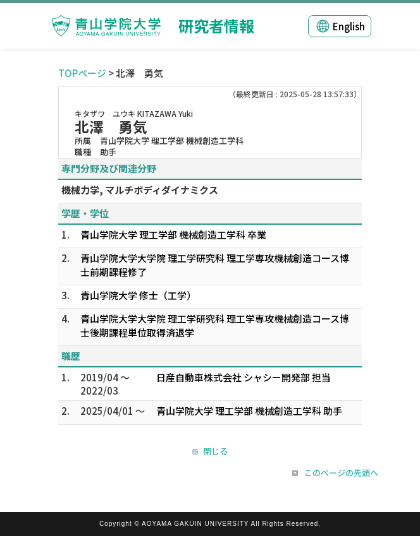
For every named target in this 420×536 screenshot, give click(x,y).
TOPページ (82, 73)
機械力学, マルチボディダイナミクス (139, 189)
